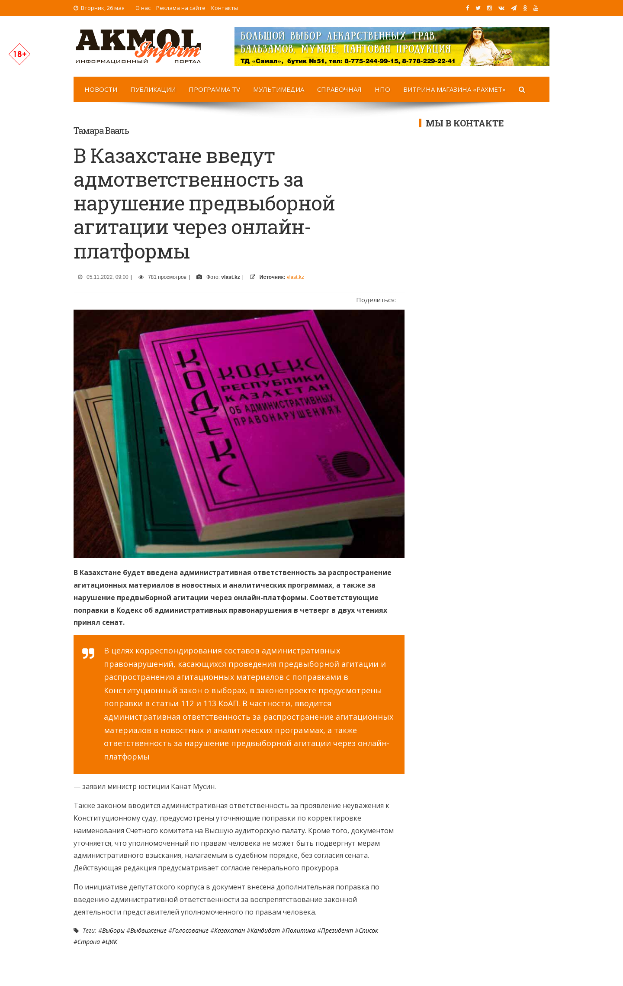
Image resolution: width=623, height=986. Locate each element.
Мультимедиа (278, 89)
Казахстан (229, 930)
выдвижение (148, 930)
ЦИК (111, 942)
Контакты (224, 8)
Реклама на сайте (181, 8)
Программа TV (214, 89)
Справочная (339, 89)
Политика (300, 930)
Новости (100, 89)
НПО (382, 89)
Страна (88, 942)
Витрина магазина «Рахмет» (454, 89)
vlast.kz (295, 277)
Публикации (153, 89)
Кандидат (265, 930)
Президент (337, 930)
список (368, 930)
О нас (143, 8)
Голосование (190, 930)
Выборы (113, 930)
